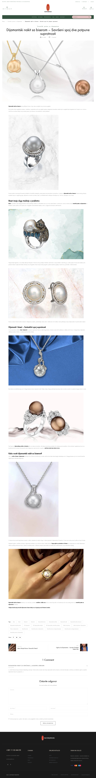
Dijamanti (33, 621)
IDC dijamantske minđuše (38, 625)
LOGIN (92, 1)
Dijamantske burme (41, 621)
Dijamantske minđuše (53, 621)
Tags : (9, 622)
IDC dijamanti (27, 625)
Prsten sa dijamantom (14, 629)
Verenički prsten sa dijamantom (15, 21)
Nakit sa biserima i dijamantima (79, 625)
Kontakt (84, 1)
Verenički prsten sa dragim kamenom (72, 629)
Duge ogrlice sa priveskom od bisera (59, 543)
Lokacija (77, 1)
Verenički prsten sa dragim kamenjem (54, 629)
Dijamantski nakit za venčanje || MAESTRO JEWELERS (26, 665)
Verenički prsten (25, 629)
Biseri (19, 621)
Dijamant (25, 621)
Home (3, 21)
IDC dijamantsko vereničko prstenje (53, 625)
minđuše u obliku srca (41, 602)
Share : (10, 637)
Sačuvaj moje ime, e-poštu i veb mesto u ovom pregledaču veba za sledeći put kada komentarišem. (32, 719)
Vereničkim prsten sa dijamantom (16, 632)
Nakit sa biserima (66, 625)
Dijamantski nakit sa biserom (75, 621)
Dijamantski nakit (64, 621)
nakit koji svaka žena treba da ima (52, 448)
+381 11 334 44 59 (7, 8)
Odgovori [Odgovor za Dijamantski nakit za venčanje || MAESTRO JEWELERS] (87, 666)
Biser (14, 621)
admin (44, 37)
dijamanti (25, 330)
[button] (91, 8)
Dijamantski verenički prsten (15, 625)
